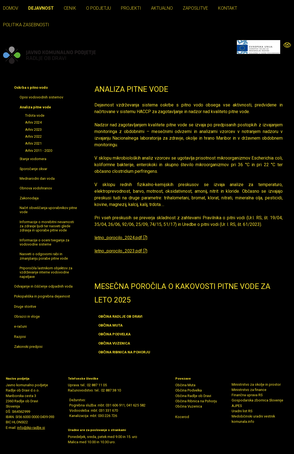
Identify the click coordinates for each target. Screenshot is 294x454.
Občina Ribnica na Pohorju (196, 401)
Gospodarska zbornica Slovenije (257, 400)
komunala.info (243, 421)
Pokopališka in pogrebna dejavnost (42, 296)
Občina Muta (185, 385)
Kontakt (227, 8)
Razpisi (20, 337)
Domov (10, 8)
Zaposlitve (195, 8)
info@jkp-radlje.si (31, 428)
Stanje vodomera (33, 159)
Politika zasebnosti (26, 24)
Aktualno (162, 8)
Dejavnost (41, 8)
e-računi (20, 326)
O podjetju (98, 8)
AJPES (237, 406)
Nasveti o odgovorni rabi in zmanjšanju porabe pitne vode (44, 256)
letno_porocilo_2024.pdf (120, 237)
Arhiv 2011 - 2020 (38, 150)
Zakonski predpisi (28, 347)
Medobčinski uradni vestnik (253, 416)
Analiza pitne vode (35, 107)
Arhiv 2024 (33, 122)
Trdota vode (34, 115)
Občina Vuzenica (188, 406)
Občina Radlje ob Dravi (193, 396)
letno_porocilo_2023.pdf (120, 251)
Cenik (70, 8)
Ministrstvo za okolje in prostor (256, 384)
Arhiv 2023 (33, 129)
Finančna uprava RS (247, 395)
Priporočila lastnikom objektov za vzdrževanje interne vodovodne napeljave (46, 272)
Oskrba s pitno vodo (31, 87)
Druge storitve (25, 306)
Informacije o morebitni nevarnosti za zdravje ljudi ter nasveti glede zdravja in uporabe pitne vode (47, 226)
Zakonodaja (29, 198)
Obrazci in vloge (27, 316)
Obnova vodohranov (36, 188)
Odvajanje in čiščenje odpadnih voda (43, 286)
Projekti (131, 8)
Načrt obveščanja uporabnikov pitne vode (48, 210)
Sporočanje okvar (33, 169)
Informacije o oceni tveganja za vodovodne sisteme (44, 242)
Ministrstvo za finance (249, 390)
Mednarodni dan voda (37, 178)
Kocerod (182, 417)
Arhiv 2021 (33, 143)
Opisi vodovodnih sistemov (41, 97)
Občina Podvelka (188, 390)
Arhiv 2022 (33, 136)
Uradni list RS (242, 411)
